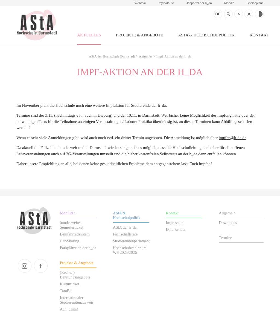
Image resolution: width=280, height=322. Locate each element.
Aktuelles (89, 35)
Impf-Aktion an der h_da (173, 56)
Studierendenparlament (131, 241)
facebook (41, 266)
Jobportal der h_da (199, 3)
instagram (24, 266)
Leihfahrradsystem (75, 234)
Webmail (141, 3)
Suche (228, 14)
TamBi (65, 291)
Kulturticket (69, 284)
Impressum (174, 222)
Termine (225, 237)
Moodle (229, 3)
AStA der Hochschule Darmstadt (36, 25)
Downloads (228, 222)
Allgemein (227, 213)
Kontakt (259, 35)
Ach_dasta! (69, 309)
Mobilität (67, 213)
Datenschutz (175, 229)
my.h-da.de (166, 3)
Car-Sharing (69, 241)
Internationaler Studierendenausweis (77, 299)
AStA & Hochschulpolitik (206, 35)
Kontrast (259, 14)
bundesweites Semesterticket (71, 224)
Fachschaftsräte (125, 234)
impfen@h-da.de (232, 138)
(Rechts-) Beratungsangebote (75, 274)
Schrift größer (248, 14)
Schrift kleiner (238, 14)
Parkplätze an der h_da (78, 248)
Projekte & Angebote (139, 35)
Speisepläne (255, 3)
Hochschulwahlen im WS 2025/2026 (130, 250)
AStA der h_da (124, 227)
